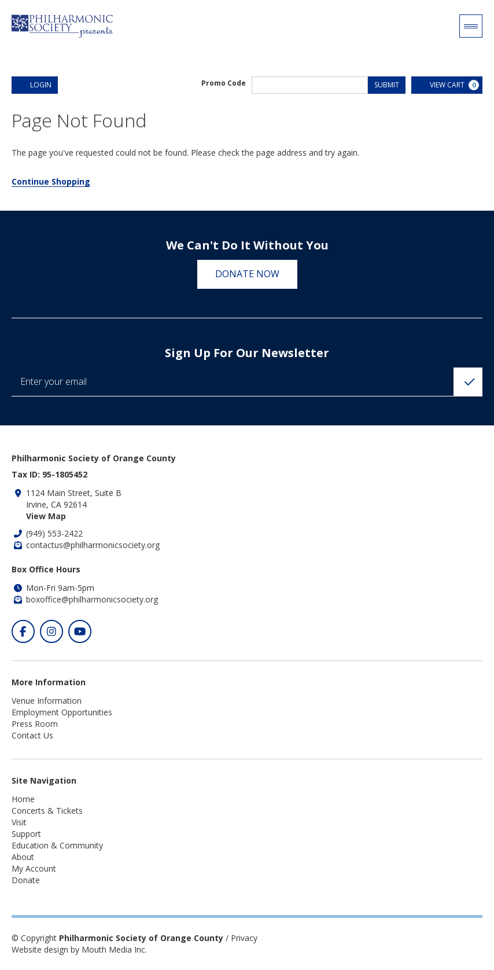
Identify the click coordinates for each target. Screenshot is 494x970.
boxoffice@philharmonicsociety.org (92, 599)
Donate (26, 880)
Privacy (244, 937)
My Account (34, 868)
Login (34, 85)
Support (26, 833)
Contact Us (32, 735)
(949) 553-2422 (54, 533)
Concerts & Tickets (47, 810)
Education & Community (57, 845)
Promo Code (223, 83)
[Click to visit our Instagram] (51, 631)
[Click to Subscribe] (468, 382)
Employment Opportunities (62, 712)
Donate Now (247, 273)
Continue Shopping (51, 181)
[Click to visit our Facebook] (23, 631)
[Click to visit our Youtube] (79, 631)
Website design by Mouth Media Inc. (79, 949)
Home (23, 798)
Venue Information (47, 700)
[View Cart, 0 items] (446, 85)
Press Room (35, 723)
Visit (19, 822)
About (23, 856)
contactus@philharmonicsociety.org (93, 544)
